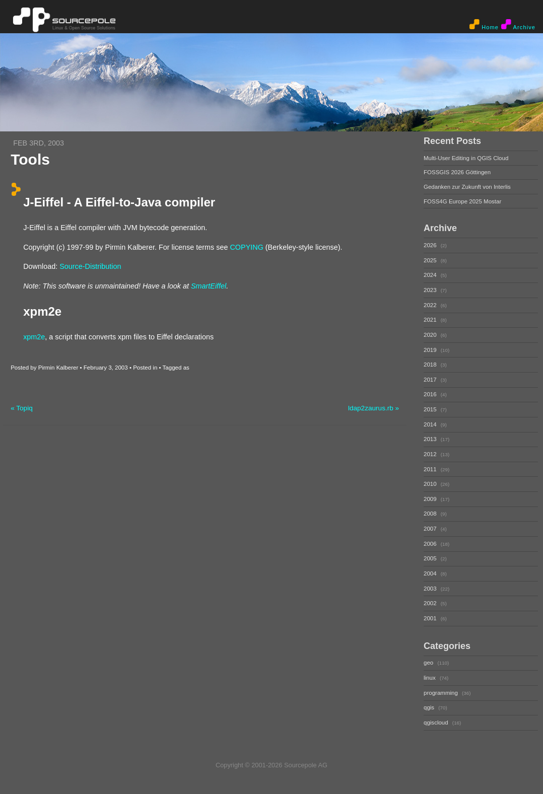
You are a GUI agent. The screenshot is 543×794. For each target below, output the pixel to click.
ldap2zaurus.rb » (373, 407)
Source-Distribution (90, 266)
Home (484, 24)
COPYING (246, 247)
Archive (518, 24)
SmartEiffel (208, 285)
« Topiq (22, 407)
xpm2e (34, 336)
